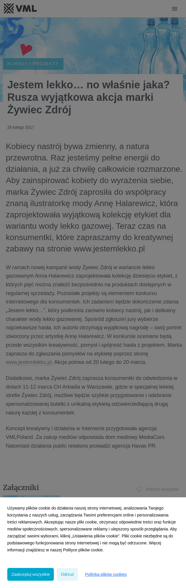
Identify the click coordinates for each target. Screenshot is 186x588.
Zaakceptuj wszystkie (30, 574)
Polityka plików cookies (106, 574)
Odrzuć (67, 574)
